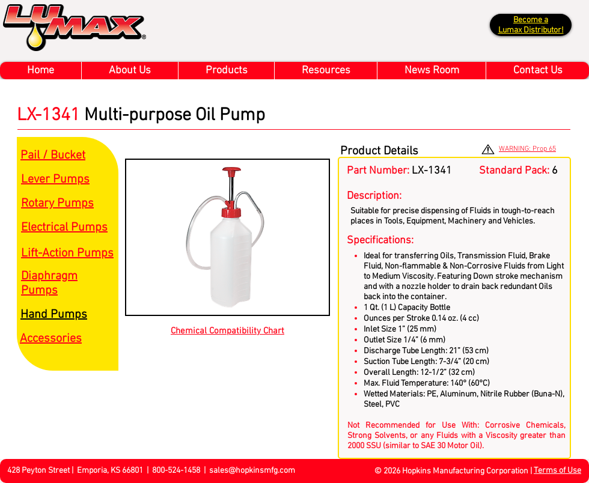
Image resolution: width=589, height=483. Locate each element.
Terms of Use (557, 471)
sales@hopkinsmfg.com (252, 471)
